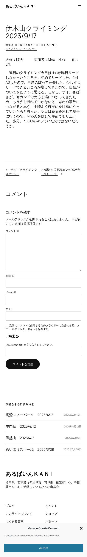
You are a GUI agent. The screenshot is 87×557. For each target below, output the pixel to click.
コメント (12, 231)
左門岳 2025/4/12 (21, 426)
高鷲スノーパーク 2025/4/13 (29, 415)
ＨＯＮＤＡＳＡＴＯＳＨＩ (30, 45)
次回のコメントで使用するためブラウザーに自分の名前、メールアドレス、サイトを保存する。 (44, 327)
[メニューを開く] (79, 6)
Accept (43, 548)
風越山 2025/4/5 (20, 438)
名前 (10, 275)
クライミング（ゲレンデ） (21, 49)
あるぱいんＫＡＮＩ (21, 6)
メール (11, 292)
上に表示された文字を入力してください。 (30, 344)
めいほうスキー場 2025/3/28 (30, 449)
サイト (9, 309)
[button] (81, 528)
